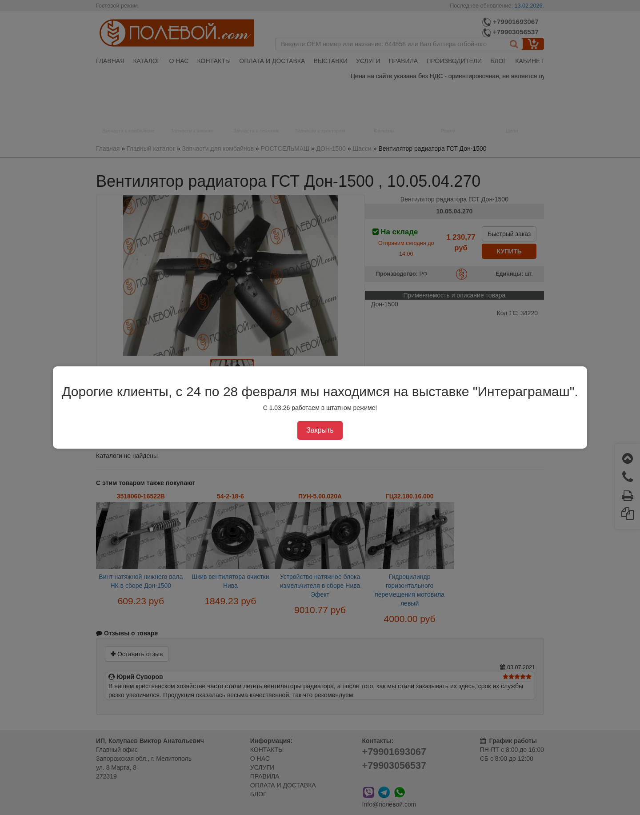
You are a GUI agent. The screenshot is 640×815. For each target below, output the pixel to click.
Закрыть (320, 430)
